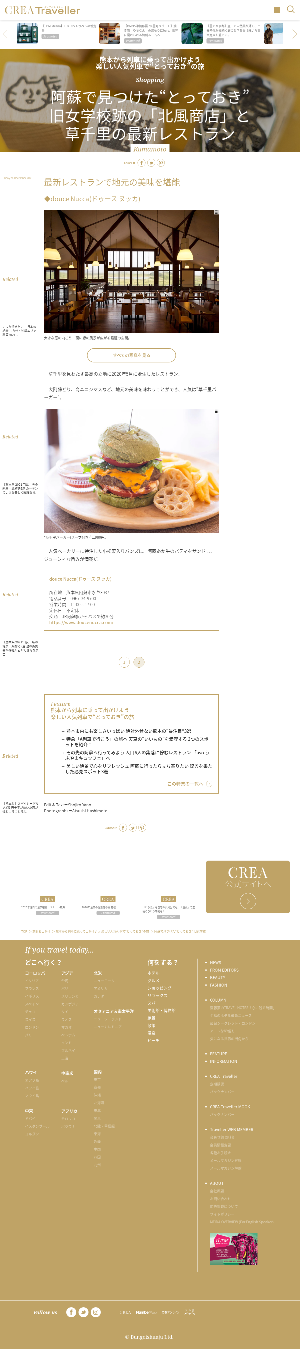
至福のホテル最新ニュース (231, 1015)
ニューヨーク (104, 980)
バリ (64, 988)
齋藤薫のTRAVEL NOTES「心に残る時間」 (243, 1007)
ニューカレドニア (108, 1026)
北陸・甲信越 (104, 1125)
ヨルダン (32, 1133)
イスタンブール (37, 1126)
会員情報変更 (220, 1144)
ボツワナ (68, 1126)
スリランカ (70, 996)
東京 (97, 1079)
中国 (97, 1149)
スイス (30, 1019)
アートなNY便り (222, 1030)
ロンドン (32, 1027)
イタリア (32, 980)
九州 (97, 1164)
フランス (32, 988)
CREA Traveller (223, 1076)
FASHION (218, 985)
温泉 (152, 1033)
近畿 (97, 1141)
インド (66, 1042)
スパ (152, 1003)
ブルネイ (68, 1050)
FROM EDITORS (224, 970)
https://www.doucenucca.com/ (81, 622)
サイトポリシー (222, 1214)
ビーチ (154, 1040)
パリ (28, 1034)
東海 (97, 1133)
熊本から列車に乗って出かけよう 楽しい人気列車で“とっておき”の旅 (150, 62)
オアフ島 (32, 1080)
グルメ (154, 980)
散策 (152, 1025)
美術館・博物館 (162, 1010)
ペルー (66, 1080)
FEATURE (218, 1054)
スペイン (32, 1003)
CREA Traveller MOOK (230, 1107)
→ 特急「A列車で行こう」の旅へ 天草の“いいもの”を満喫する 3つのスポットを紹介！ (134, 742)
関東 (97, 1118)
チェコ (30, 1011)
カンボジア (70, 1003)
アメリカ (101, 988)
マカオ (66, 1027)
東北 (97, 1110)
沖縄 (97, 1094)
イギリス (32, 996)
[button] (295, 34)
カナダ (99, 996)
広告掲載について (224, 1206)
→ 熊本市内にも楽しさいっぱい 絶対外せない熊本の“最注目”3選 (126, 731)
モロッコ (68, 1118)
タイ (64, 1011)
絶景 (152, 1018)
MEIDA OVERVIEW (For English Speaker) (242, 1221)
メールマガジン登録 (226, 1160)
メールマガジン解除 (226, 1168)
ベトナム (68, 1034)
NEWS (215, 962)
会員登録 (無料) (222, 1137)
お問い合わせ (220, 1198)
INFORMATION (223, 1061)
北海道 (99, 1102)
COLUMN (218, 1000)
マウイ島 (32, 1095)
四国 (97, 1156)
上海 (64, 1058)
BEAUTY (217, 977)
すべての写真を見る (131, 355)
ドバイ (30, 1118)
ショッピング (160, 988)
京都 (97, 1087)
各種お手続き (220, 1152)
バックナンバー (222, 1091)
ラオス (66, 1019)
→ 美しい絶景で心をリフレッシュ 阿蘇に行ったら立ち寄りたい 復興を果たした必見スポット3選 (136, 769)
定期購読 (217, 1083)
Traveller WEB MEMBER (231, 1129)
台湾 (64, 980)
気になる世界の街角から (229, 1038)
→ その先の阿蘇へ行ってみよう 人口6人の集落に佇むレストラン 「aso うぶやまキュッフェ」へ (135, 755)
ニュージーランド (108, 1018)
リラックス (158, 995)
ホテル (154, 973)
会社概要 (217, 1190)
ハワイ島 (32, 1087)
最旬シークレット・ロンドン (233, 1023)
